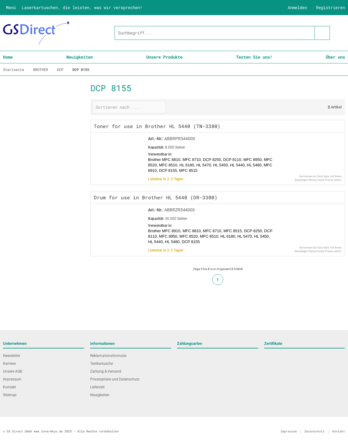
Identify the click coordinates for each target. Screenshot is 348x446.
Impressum (12, 379)
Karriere (9, 363)
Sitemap (10, 395)
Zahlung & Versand (105, 371)
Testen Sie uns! (254, 57)
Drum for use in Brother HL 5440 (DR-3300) (155, 197)
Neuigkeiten (79, 57)
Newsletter (11, 356)
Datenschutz (314, 431)
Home (8, 57)
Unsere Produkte (164, 57)
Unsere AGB (12, 371)
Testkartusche (101, 363)
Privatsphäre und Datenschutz (115, 379)
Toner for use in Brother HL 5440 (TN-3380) (157, 126)
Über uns (335, 57)
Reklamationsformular (108, 356)
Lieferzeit (97, 387)
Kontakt (9, 387)
